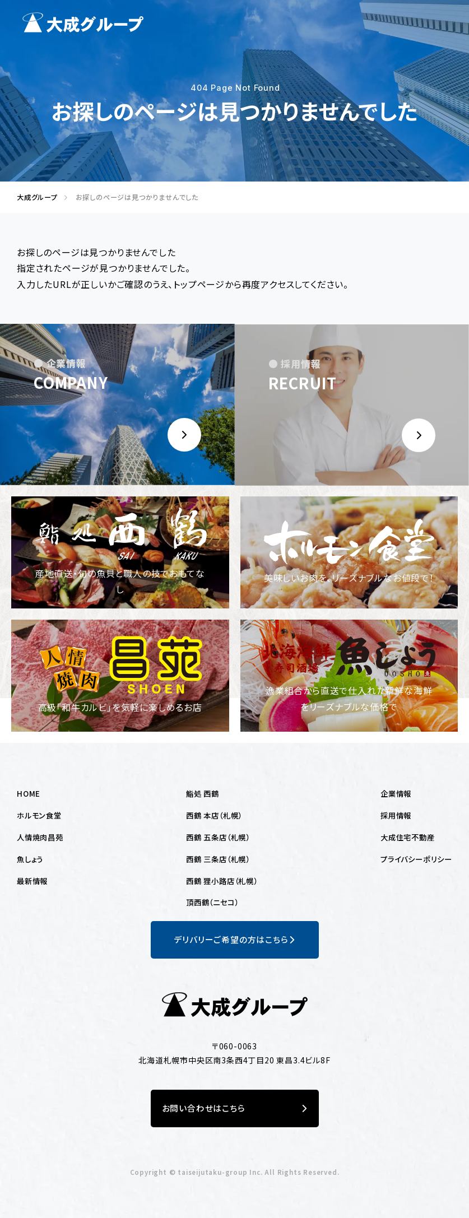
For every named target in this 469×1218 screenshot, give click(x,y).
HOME (28, 793)
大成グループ (34, 197)
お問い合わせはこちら (235, 1108)
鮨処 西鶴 (202, 793)
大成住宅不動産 (407, 837)
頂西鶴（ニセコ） (212, 902)
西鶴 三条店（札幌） (218, 858)
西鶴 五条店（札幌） (218, 837)
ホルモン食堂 (39, 815)
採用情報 (395, 815)
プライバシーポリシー (416, 858)
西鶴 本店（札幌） (214, 815)
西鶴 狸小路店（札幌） (222, 880)
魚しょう (30, 858)
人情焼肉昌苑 (40, 837)
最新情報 (32, 880)
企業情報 (395, 793)
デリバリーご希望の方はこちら (234, 939)
